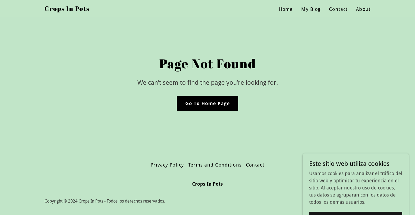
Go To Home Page (207, 103)
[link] (66, 9)
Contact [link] (338, 9)
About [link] (363, 9)
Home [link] (286, 9)
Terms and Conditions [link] (215, 165)
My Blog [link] (311, 9)
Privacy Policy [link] (167, 165)
